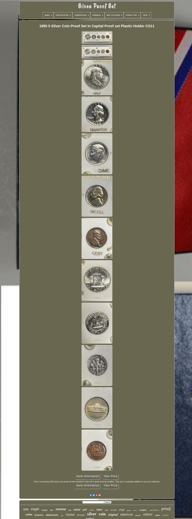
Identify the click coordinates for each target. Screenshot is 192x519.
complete (143, 510)
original (113, 514)
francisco (39, 515)
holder (91, 510)
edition (147, 514)
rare (106, 510)
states (99, 509)
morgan (113, 510)
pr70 (62, 515)
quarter (129, 510)
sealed (135, 510)
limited (70, 514)
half (70, 510)
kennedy (81, 515)
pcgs (122, 509)
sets (26, 509)
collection (165, 515)
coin (102, 514)
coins (28, 514)
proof (166, 508)
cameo (157, 515)
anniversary (52, 514)
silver (91, 514)
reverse (61, 509)
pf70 (85, 509)
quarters (138, 515)
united (76, 509)
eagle (35, 509)
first (51, 510)
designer (45, 510)
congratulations (154, 510)
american (126, 514)
